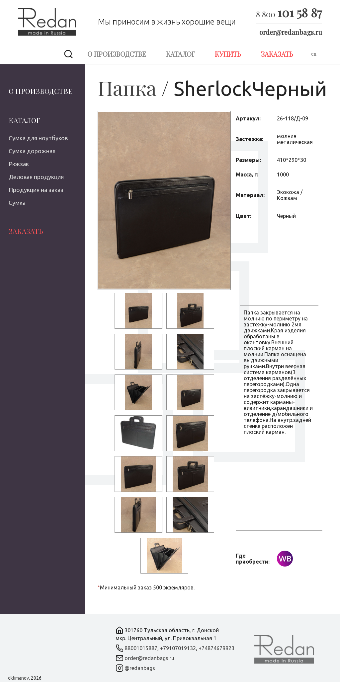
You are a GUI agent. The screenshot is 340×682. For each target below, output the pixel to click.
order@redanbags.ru (290, 32)
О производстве (116, 53)
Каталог (180, 53)
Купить (228, 53)
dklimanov (18, 678)
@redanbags (140, 668)
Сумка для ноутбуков (38, 138)
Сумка (17, 202)
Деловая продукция (36, 176)
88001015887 (141, 648)
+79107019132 (178, 648)
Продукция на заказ (36, 189)
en (313, 54)
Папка (127, 87)
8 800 (289, 14)
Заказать (277, 53)
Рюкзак (19, 164)
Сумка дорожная (32, 151)
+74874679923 (216, 648)
